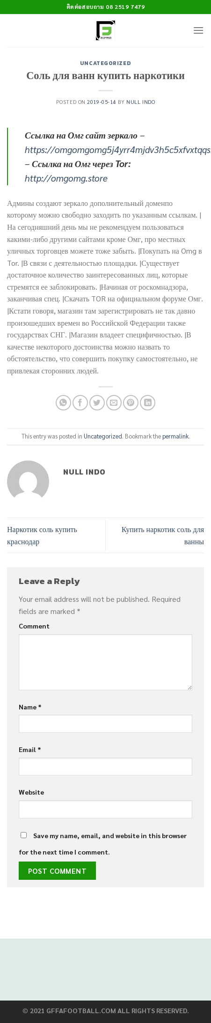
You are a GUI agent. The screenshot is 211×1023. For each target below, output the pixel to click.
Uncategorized (105, 63)
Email (30, 749)
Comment (34, 625)
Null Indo (140, 101)
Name (30, 706)
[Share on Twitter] (97, 402)
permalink (175, 436)
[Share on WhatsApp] (63, 402)
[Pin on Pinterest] (130, 402)
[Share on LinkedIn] (147, 402)
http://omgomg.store (66, 177)
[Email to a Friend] (114, 402)
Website (31, 792)
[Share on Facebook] (80, 402)
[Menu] (198, 30)
